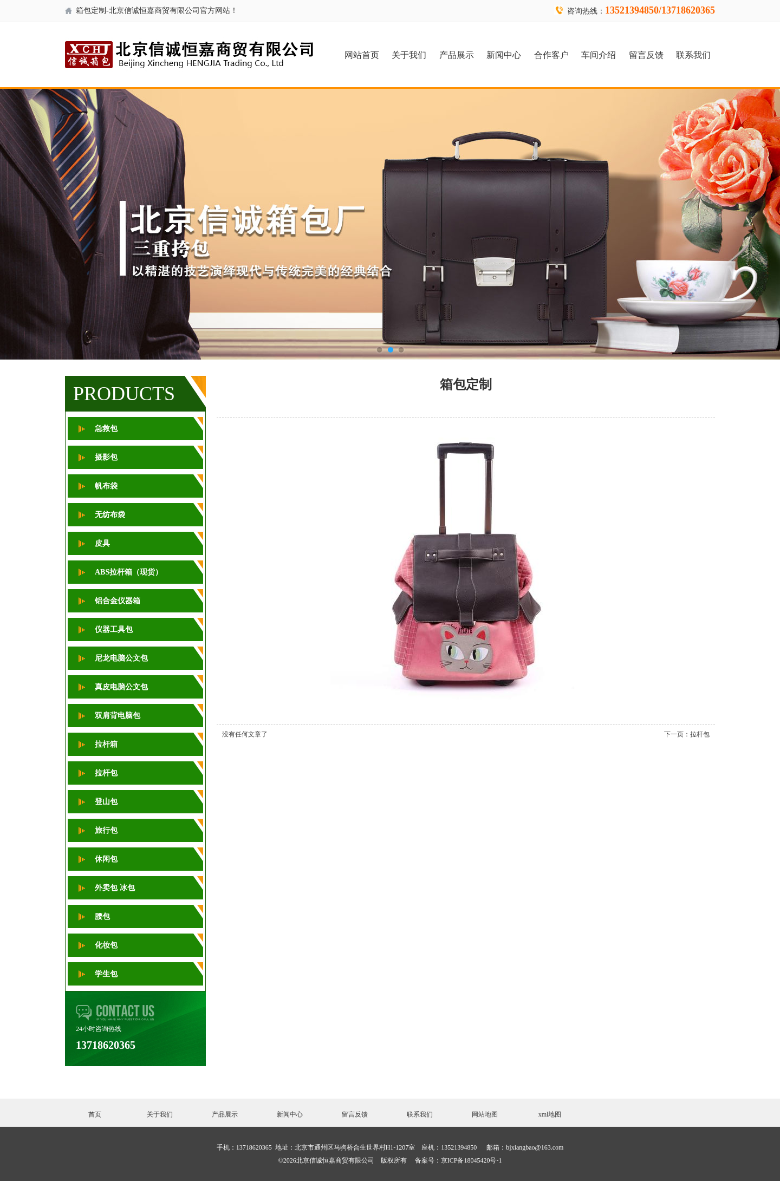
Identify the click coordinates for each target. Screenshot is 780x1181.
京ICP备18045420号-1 (471, 1160)
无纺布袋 (110, 515)
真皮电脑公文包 (121, 687)
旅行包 (106, 830)
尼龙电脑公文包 (121, 658)
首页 (94, 1114)
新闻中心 (503, 55)
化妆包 (106, 945)
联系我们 (693, 55)
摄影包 (106, 457)
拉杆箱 (106, 744)
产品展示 (456, 55)
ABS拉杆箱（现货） (128, 572)
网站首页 (361, 55)
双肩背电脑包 (117, 716)
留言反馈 (646, 55)
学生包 (106, 974)
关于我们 (409, 55)
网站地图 (485, 1114)
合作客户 (551, 55)
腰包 (102, 916)
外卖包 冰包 (115, 888)
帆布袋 (106, 486)
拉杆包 (106, 773)
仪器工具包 (114, 629)
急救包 (106, 429)
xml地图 (550, 1114)
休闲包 (106, 859)
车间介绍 (598, 55)
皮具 (102, 543)
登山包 (106, 802)
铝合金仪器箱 (117, 601)
